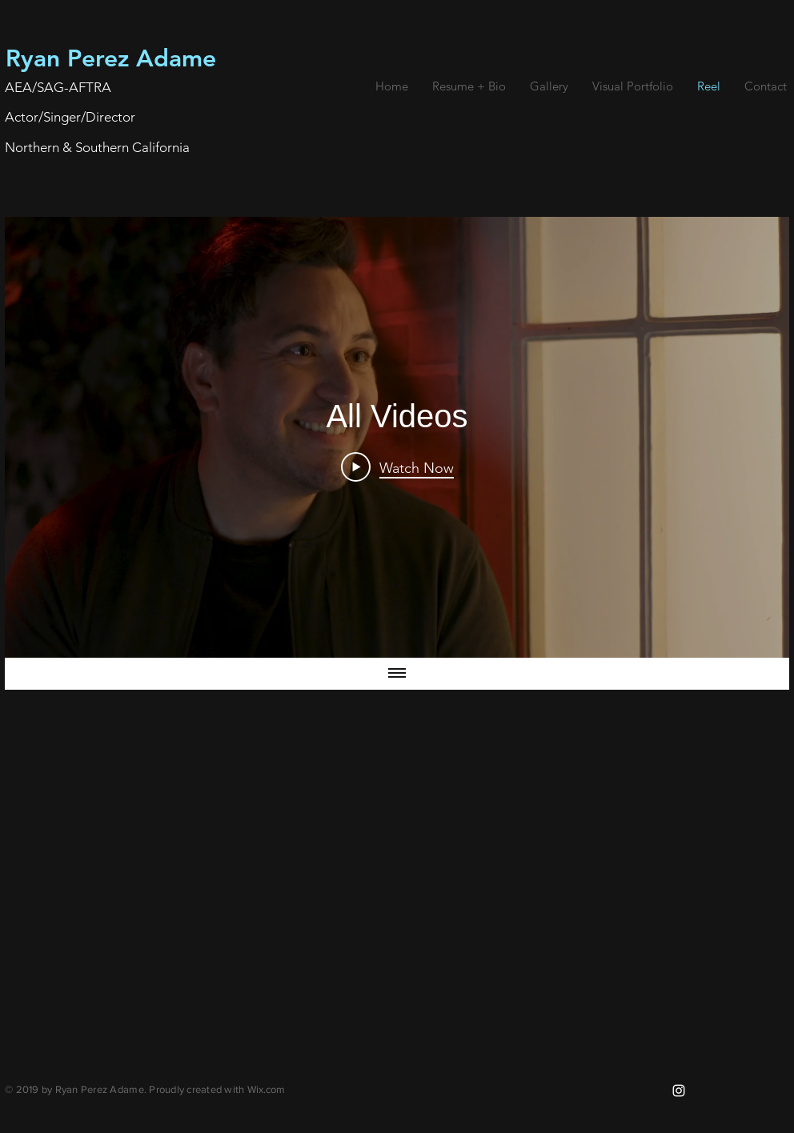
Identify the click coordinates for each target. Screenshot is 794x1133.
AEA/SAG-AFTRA (58, 87)
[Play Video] (397, 467)
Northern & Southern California (97, 147)
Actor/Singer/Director (70, 117)
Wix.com (266, 1089)
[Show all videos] (397, 675)
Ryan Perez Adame (111, 58)
